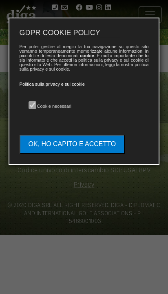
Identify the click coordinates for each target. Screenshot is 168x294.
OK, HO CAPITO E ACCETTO (72, 143)
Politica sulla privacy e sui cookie (52, 84)
